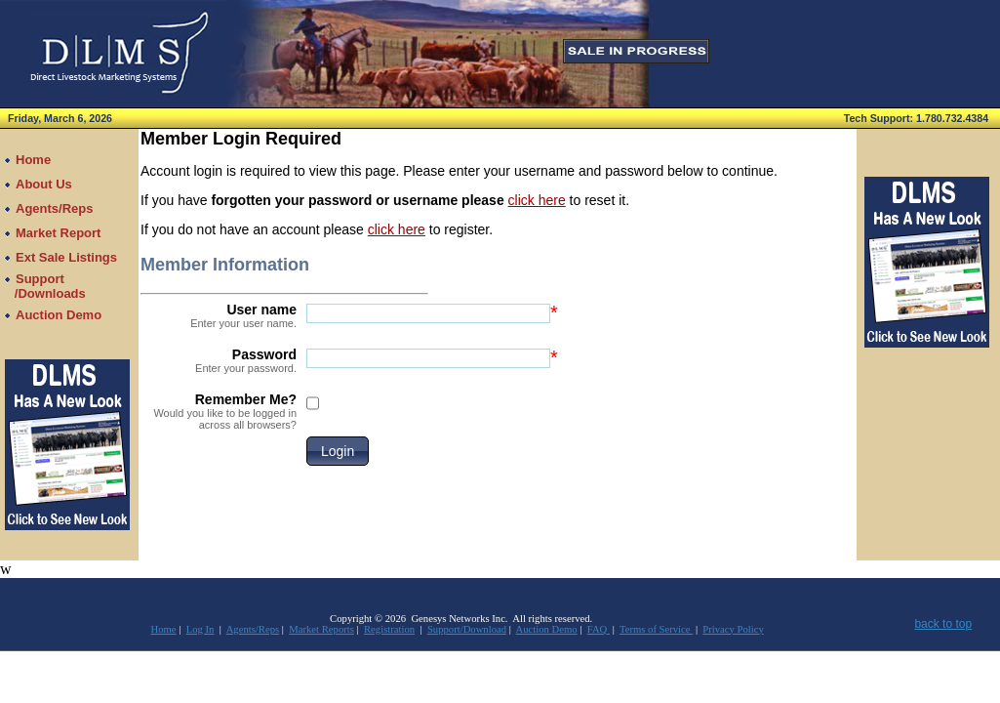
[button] (337, 451)
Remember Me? (218, 411)
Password (218, 360)
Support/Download (466, 629)
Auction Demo (547, 629)
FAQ (598, 629)
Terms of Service (656, 629)
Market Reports (321, 629)
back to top (943, 624)
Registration (389, 629)
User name (218, 315)
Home (164, 629)
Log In (200, 629)
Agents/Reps (252, 629)
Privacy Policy (732, 629)
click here (537, 200)
